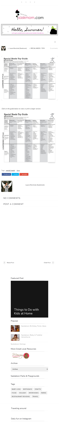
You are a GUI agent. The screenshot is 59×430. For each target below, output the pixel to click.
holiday (22, 393)
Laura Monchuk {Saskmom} (18, 48)
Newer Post (10, 263)
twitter (15, 174)
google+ (24, 174)
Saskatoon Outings (18, 344)
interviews (33, 393)
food (14, 393)
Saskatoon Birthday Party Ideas (33, 326)
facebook (6, 174)
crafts (38, 389)
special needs (35, 48)
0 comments (54, 48)
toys (43, 48)
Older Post (47, 263)
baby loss (16, 389)
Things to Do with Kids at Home (26, 312)
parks (43, 393)
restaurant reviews (21, 396)
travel (35, 396)
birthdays (27, 389)
